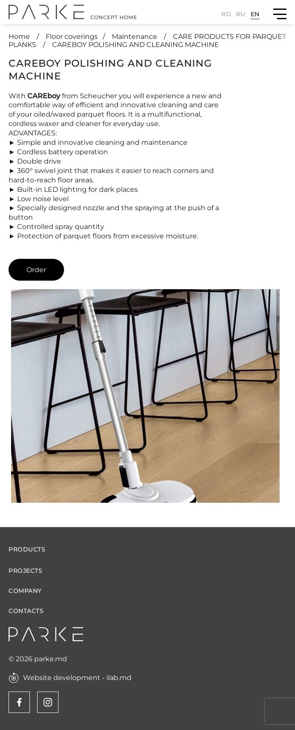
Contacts (26, 611)
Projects (25, 571)
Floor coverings (72, 36)
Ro (226, 14)
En (255, 14)
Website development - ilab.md (77, 677)
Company (25, 591)
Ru (240, 14)
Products (27, 549)
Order (36, 270)
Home (20, 36)
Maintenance (135, 36)
